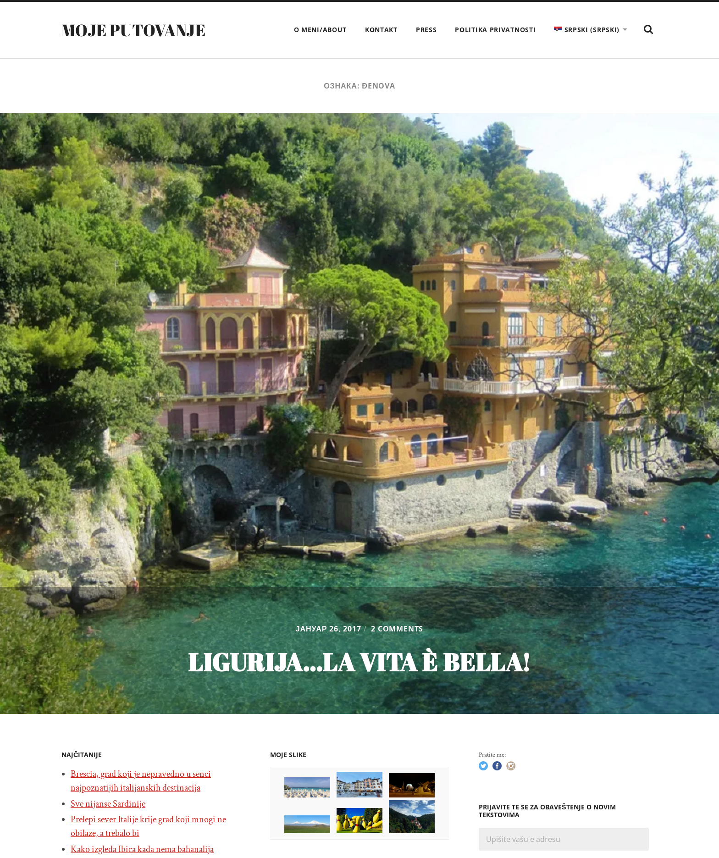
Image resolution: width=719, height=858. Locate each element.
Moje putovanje (133, 30)
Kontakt (381, 29)
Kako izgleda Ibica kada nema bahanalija (142, 849)
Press (426, 29)
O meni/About (320, 29)
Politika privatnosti (495, 29)
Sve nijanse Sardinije (108, 804)
